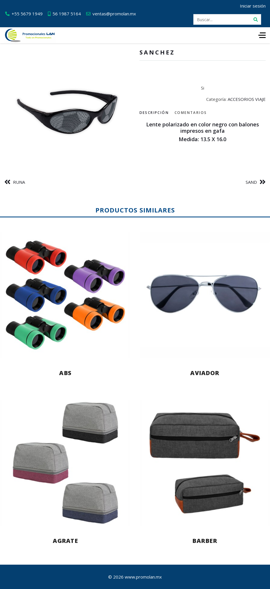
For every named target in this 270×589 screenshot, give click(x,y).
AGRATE (65, 541)
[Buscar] (255, 19)
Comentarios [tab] (191, 112)
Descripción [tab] (154, 112)
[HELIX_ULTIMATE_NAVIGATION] (262, 35)
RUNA (19, 182)
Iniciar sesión (253, 6)
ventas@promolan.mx (114, 14)
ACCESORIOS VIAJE (247, 99)
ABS (65, 373)
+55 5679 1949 (27, 14)
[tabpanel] (202, 132)
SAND (251, 182)
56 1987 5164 (66, 14)
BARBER (204, 541)
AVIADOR (204, 373)
